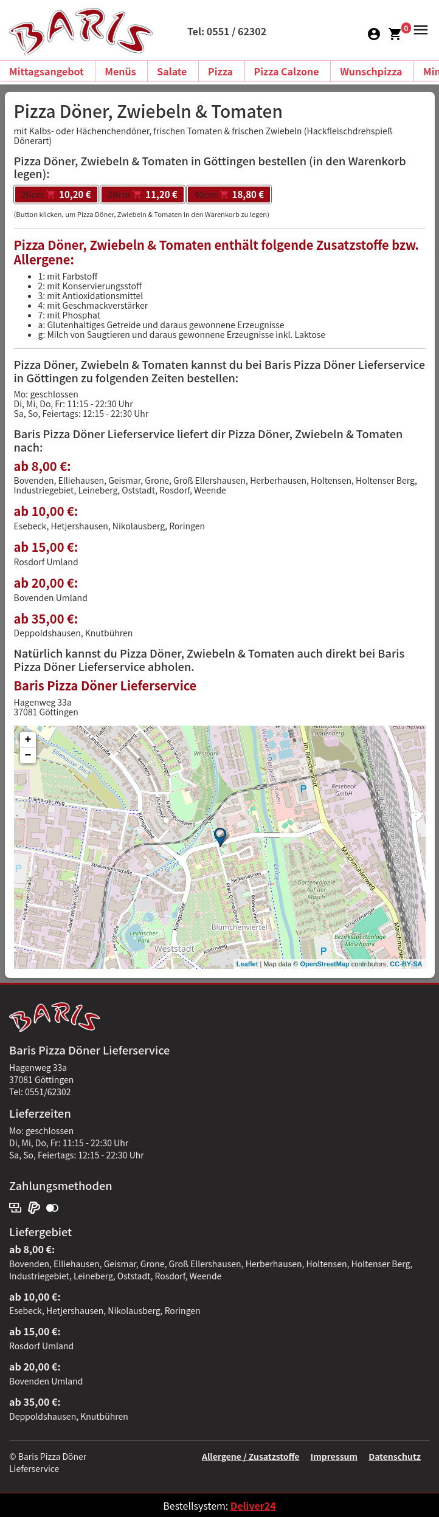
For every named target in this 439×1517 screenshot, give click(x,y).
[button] (418, 28)
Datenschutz (394, 1456)
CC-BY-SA (406, 964)
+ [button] (28, 739)
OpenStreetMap (324, 964)
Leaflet (247, 964)
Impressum (334, 1456)
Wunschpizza (371, 71)
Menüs (120, 71)
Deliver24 (253, 1505)
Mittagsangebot (46, 71)
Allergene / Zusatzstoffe (251, 1456)
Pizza (220, 71)
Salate (172, 71)
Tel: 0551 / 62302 (226, 31)
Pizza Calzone (286, 71)
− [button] (28, 755)
